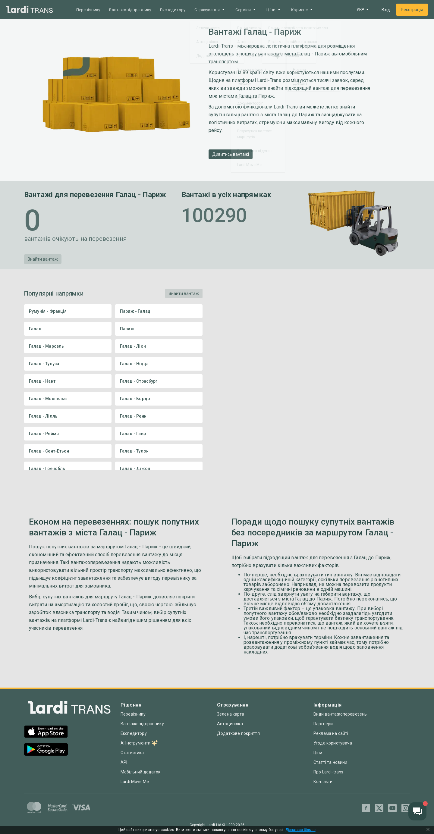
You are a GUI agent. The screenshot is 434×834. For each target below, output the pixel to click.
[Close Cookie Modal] (428, 830)
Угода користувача (332, 743)
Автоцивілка (230, 723)
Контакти (322, 781)
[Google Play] (46, 750)
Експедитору (177, 9)
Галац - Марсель (68, 346)
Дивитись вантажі (230, 154)
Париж (159, 328)
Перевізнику (89, 9)
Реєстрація (412, 9)
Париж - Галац (159, 311)
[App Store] (46, 732)
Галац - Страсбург (159, 381)
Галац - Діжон (159, 468)
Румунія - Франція (68, 311)
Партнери (323, 723)
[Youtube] (392, 808)
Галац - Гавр (159, 433)
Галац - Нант (68, 381)
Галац (68, 328)
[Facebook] (366, 808)
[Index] (69, 709)
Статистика (132, 752)
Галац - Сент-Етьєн (68, 451)
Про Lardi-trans (328, 772)
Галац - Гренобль (68, 468)
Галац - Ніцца (159, 363)
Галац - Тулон (159, 451)
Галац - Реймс (68, 433)
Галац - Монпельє (68, 398)
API (124, 762)
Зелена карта (230, 714)
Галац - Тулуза (68, 363)
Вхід (386, 9)
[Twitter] (379, 808)
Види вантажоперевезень (340, 714)
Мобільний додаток (141, 772)
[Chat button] (417, 811)
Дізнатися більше (300, 830)
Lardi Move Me (135, 781)
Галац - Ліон (159, 346)
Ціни (317, 752)
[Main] (29, 9)
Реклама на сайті (330, 733)
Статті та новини (330, 762)
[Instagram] (405, 808)
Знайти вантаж (43, 259)
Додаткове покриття (238, 733)
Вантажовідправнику (132, 9)
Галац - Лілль (68, 416)
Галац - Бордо (159, 398)
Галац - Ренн (159, 416)
